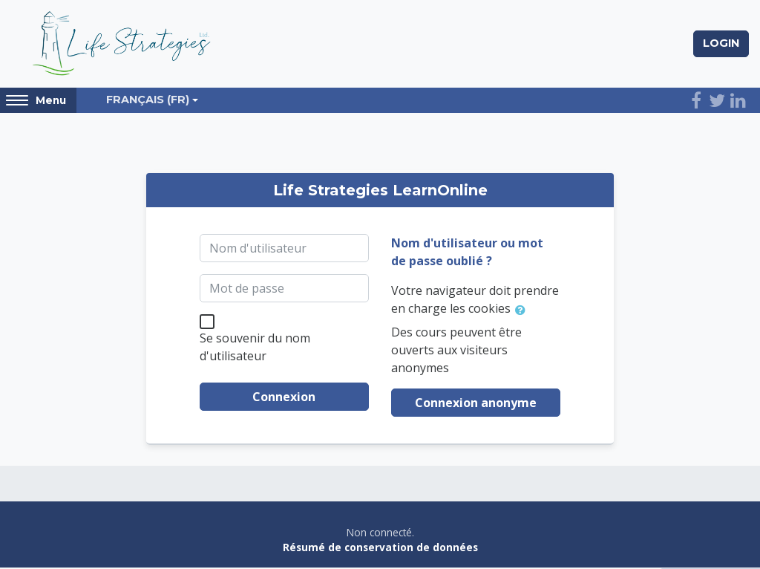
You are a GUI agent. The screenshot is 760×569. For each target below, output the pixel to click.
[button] (523, 311)
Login (721, 44)
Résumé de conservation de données (380, 549)
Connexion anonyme (476, 405)
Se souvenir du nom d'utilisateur (255, 349)
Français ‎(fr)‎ (147, 101)
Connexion (283, 399)
